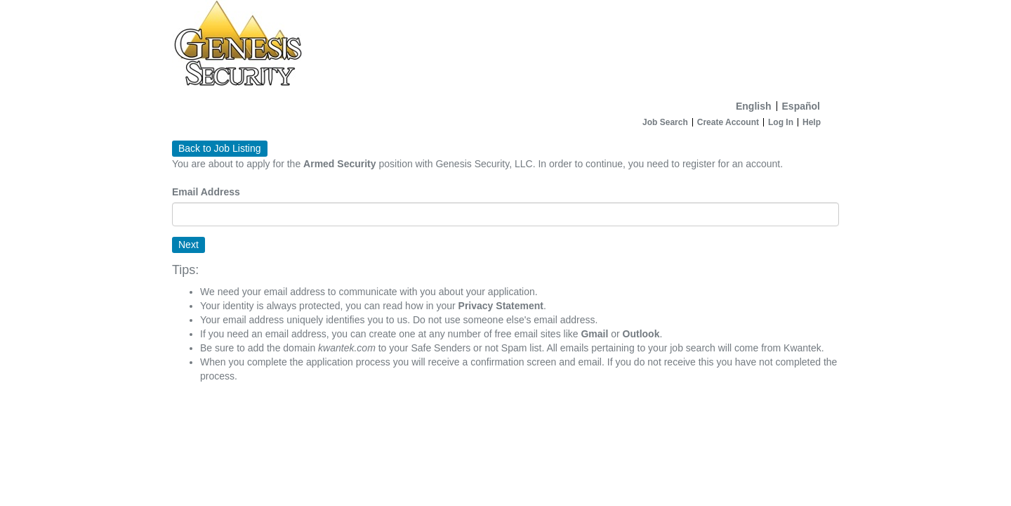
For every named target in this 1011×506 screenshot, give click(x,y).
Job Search (665, 122)
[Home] (505, 47)
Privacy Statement (500, 305)
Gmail (594, 333)
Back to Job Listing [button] (219, 148)
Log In (780, 122)
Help (811, 122)
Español (801, 106)
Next (188, 244)
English (754, 106)
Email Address (206, 191)
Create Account (728, 122)
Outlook (641, 333)
